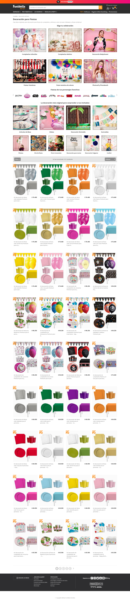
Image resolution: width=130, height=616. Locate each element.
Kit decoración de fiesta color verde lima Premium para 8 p (21, 243)
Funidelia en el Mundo (55, 579)
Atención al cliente (22, 578)
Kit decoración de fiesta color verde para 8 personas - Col (46, 421)
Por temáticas (27, 12)
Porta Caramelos (56, 153)
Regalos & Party (50, 12)
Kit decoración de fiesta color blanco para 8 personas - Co (46, 465)
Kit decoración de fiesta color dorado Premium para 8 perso (46, 243)
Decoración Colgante (91, 153)
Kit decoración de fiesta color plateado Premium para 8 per (20, 199)
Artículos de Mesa (25, 132)
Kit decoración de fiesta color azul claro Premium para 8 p (100, 243)
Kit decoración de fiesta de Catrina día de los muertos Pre (100, 287)
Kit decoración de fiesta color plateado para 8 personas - (20, 421)
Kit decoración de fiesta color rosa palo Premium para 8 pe (47, 287)
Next (117, 95)
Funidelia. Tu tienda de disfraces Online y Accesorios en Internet (19, 7)
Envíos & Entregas (38, 580)
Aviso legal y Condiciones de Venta (58, 580)
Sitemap (52, 586)
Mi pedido (36, 579)
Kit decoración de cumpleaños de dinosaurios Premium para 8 (47, 333)
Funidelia (15, 16)
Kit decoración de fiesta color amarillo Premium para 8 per (20, 287)
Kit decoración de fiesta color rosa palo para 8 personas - (99, 509)
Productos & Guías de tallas (40, 582)
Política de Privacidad (55, 582)
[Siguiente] (73, 568)
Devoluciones (37, 584)
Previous (13, 95)
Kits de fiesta (38, 153)
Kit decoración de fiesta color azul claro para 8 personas (46, 509)
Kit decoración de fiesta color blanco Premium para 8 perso (100, 199)
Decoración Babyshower (100, 54)
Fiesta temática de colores (65, 85)
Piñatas (20, 153)
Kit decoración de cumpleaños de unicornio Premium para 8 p (74, 287)
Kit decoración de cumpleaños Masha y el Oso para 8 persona (99, 376)
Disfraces (16, 12)
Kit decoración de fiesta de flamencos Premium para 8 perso (21, 332)
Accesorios (38, 12)
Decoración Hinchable (78, 132)
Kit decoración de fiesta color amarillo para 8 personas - (73, 509)
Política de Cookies (55, 584)
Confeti (109, 153)
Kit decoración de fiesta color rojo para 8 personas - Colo (21, 465)
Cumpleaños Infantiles (29, 54)
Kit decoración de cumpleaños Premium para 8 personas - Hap (74, 332)
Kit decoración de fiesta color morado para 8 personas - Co (73, 421)
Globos (51, 132)
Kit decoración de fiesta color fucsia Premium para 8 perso (74, 243)
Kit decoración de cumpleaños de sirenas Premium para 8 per (46, 376)
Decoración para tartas (74, 153)
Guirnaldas (105, 132)
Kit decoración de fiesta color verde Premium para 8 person (47, 199)
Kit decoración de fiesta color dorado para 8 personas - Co (99, 465)
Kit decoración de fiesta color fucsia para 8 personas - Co (20, 509)
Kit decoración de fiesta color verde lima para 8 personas (73, 465)
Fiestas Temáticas (29, 85)
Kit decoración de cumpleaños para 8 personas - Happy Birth (100, 554)
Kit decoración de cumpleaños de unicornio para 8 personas (21, 554)
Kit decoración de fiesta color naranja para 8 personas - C (99, 421)
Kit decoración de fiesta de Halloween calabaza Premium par (100, 332)
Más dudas (36, 586)
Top (81, 12)
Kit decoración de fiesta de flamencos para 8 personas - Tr (47, 554)
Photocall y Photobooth (100, 85)
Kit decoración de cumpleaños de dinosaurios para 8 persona (72, 555)
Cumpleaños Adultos (65, 54)
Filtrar (17, 159)
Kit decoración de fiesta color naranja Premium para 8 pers (73, 199)
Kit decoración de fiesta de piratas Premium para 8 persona (74, 376)
